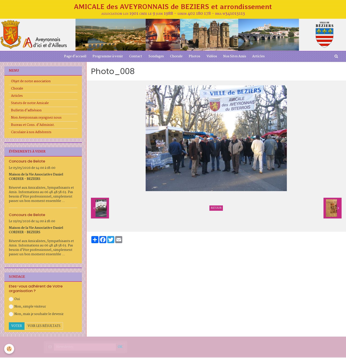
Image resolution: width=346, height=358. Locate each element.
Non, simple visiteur (27, 307)
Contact (134, 57)
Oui (14, 300)
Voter (16, 327)
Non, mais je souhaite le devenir (36, 315)
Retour (216, 209)
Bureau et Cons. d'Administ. (33, 125)
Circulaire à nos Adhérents (31, 133)
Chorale (176, 57)
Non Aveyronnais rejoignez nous (36, 118)
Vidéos (212, 57)
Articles (260, 57)
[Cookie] (9, 349)
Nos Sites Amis (235, 57)
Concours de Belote (27, 161)
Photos (195, 57)
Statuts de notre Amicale (30, 103)
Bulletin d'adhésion (26, 111)
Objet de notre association (31, 82)
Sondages (155, 57)
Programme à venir (106, 57)
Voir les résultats (44, 327)
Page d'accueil (73, 57)
